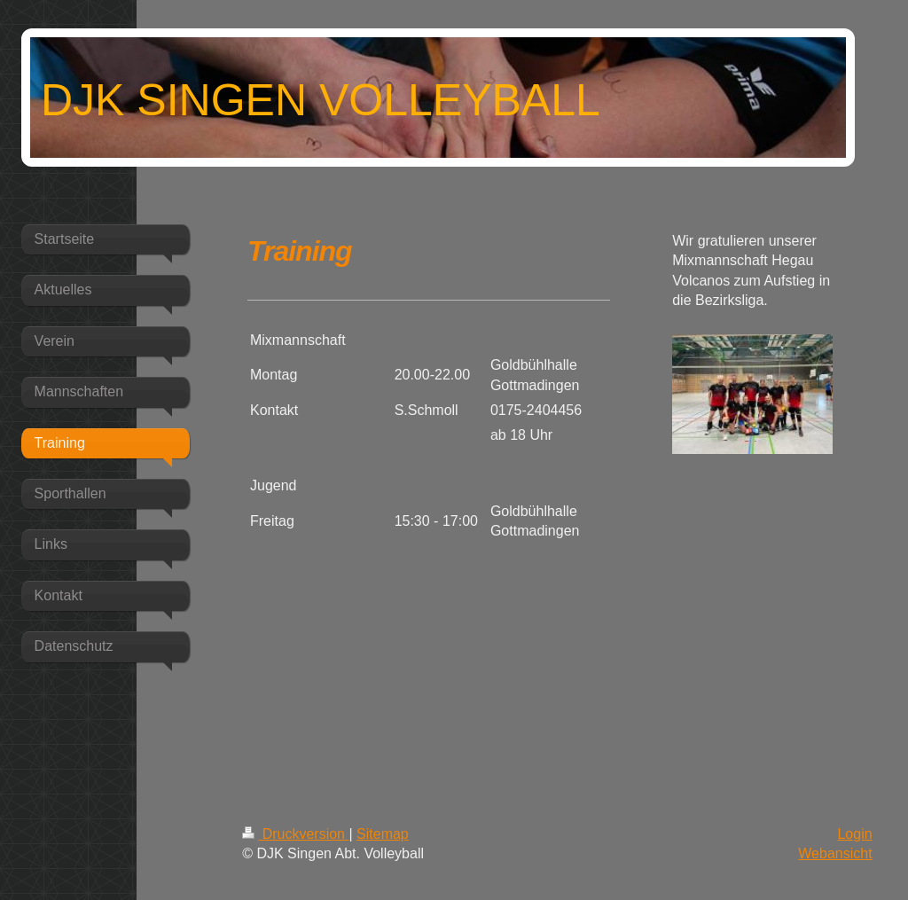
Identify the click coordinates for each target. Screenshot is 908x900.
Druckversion (295, 833)
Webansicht (835, 853)
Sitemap (382, 833)
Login (854, 833)
